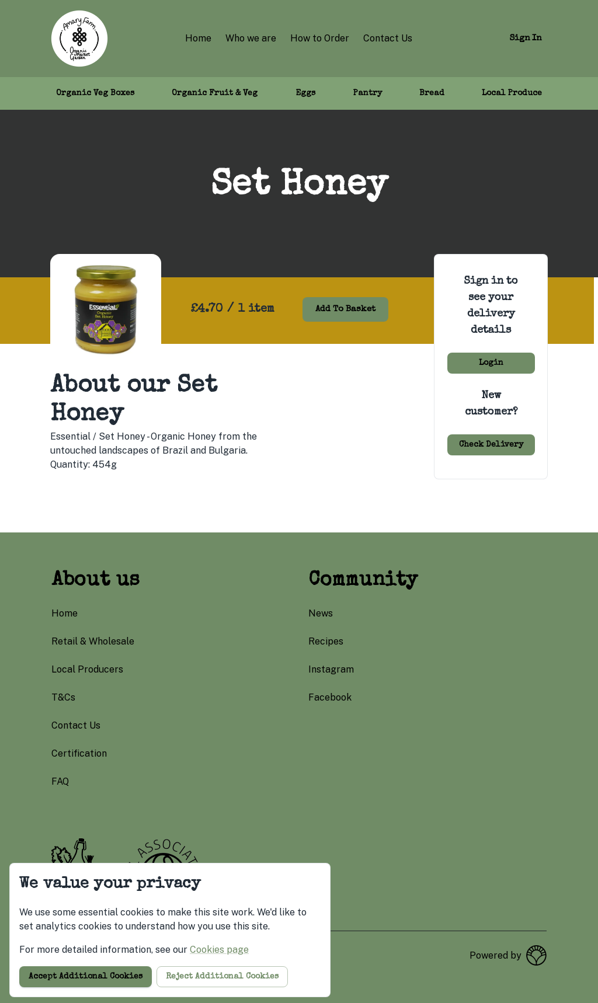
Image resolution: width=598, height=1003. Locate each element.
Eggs (305, 93)
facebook (330, 697)
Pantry (367, 93)
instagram (331, 669)
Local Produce (512, 93)
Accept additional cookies (85, 977)
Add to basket (345, 309)
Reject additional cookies (222, 977)
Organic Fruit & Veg (215, 93)
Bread (431, 93)
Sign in (525, 38)
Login (491, 363)
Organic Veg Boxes (95, 93)
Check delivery (491, 445)
